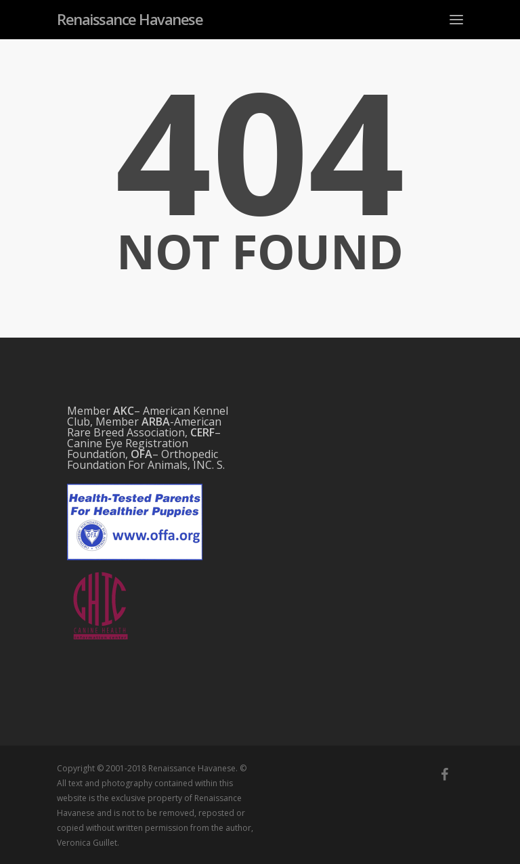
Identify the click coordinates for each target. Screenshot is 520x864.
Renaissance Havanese (129, 19)
